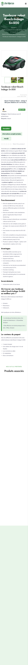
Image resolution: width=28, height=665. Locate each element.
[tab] (6, 129)
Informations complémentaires (11, 134)
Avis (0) (6, 138)
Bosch (9, 118)
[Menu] (26, 3)
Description (6, 128)
